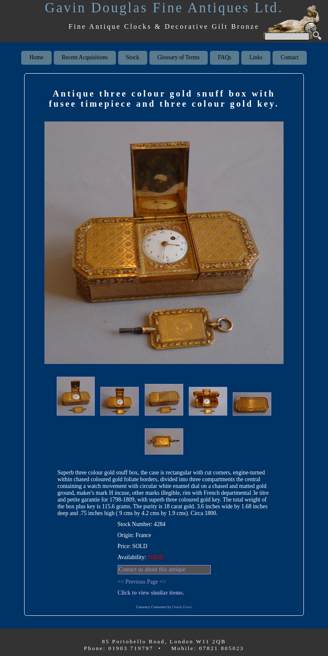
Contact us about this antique (152, 569)
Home (36, 57)
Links (255, 57)
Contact (289, 57)
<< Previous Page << (142, 582)
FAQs (224, 57)
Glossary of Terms (178, 57)
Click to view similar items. (151, 593)
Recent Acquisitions (85, 57)
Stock (132, 57)
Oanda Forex (182, 607)
